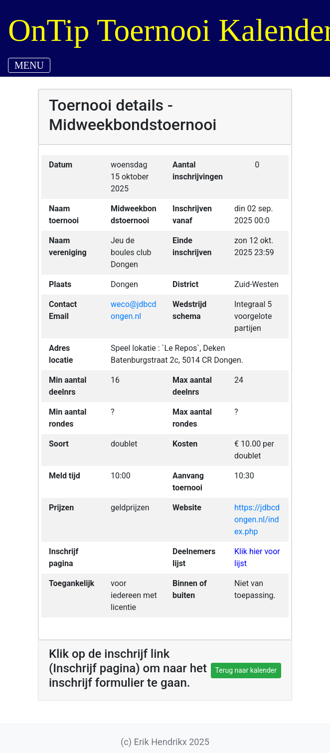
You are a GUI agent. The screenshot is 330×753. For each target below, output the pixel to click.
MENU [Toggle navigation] (29, 65)
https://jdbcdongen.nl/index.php (257, 519)
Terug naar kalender (246, 670)
